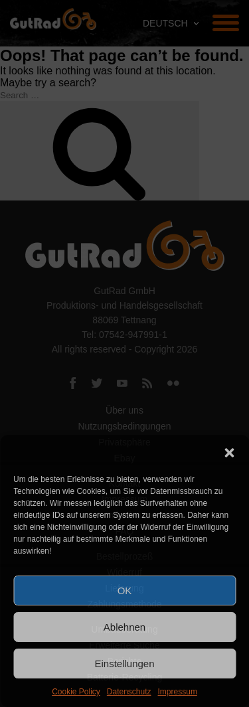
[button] (229, 451)
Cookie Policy (76, 691)
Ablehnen (124, 627)
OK (125, 590)
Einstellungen (124, 663)
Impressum (177, 691)
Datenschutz (129, 691)
